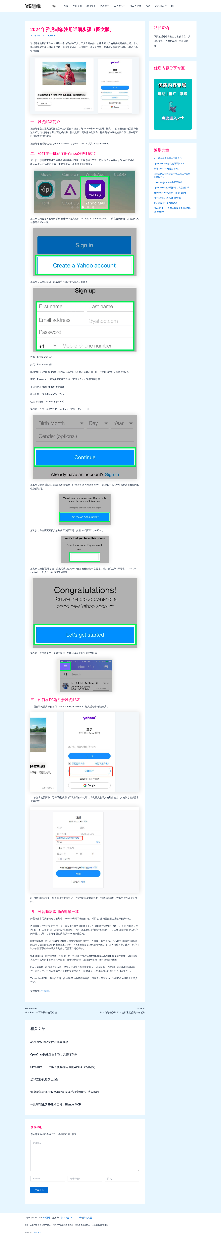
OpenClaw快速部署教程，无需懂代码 (54, 1054)
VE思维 (46, 1217)
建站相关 (161, 6)
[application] (165, 6)
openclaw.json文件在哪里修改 (49, 1042)
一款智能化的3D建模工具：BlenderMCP (55, 1104)
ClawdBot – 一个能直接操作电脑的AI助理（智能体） (63, 1067)
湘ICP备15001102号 (71, 1217)
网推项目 (77, 5)
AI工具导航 (135, 5)
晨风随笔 (37, 1232)
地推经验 (104, 5)
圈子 (173, 5)
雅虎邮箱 (45, 991)
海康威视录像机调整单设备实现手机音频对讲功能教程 (64, 1091)
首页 (66, 5)
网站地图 (88, 1217)
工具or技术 (119, 5)
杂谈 (148, 5)
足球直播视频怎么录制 (44, 1079)
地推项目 (91, 5)
